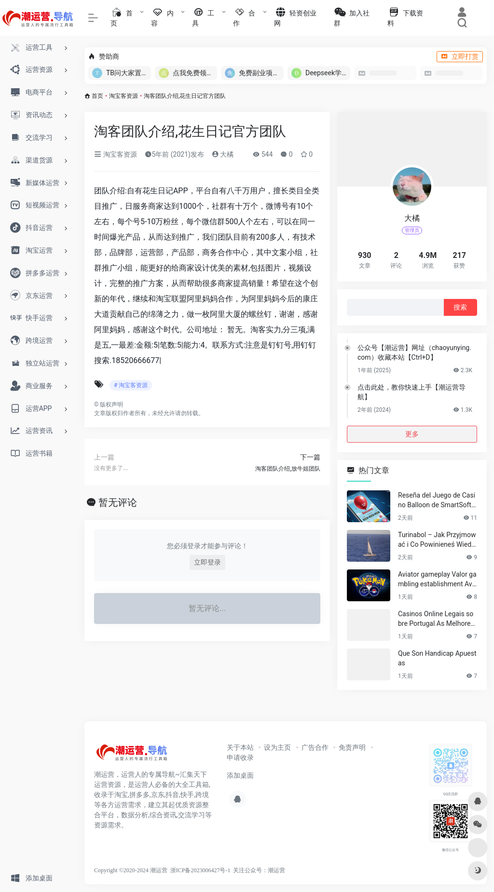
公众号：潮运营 (265, 870)
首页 (97, 96)
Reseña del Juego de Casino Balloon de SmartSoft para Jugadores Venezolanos (437, 500)
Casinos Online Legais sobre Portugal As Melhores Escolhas (436, 619)
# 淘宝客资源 (131, 385)
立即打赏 (460, 56)
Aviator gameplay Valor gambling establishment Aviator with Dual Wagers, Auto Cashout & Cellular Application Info (437, 579)
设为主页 (277, 747)
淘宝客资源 (123, 96)
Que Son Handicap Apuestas (437, 658)
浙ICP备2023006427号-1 (200, 870)
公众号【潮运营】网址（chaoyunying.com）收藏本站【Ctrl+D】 (414, 352)
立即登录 (207, 562)
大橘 (222, 154)
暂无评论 (117, 502)
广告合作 (315, 747)
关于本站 (240, 747)
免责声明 (352, 747)
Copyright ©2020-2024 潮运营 (130, 870)
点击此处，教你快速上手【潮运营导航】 (411, 392)
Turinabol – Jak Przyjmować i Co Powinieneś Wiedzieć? (437, 540)
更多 (412, 434)
